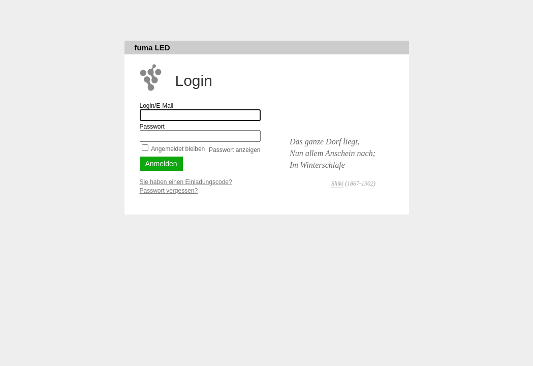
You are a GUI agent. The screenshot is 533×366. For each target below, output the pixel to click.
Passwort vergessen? (169, 190)
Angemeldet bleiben (178, 148)
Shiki (337, 183)
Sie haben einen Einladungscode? (186, 182)
